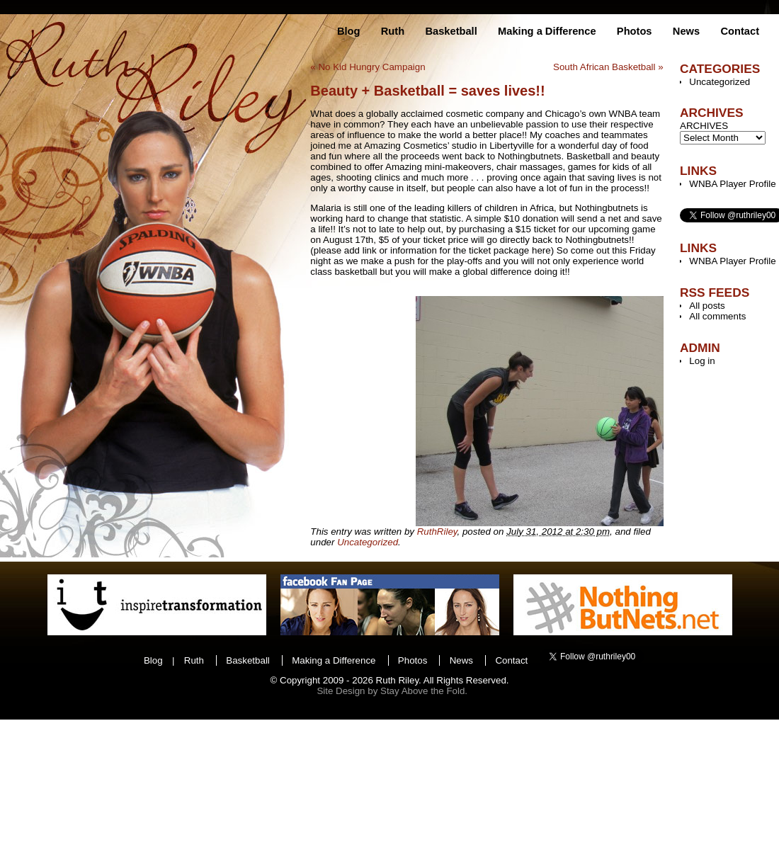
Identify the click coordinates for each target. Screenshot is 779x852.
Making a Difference (547, 31)
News (686, 31)
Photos (634, 31)
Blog (348, 31)
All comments (717, 316)
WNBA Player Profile (732, 183)
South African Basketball (608, 67)
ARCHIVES (704, 125)
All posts (706, 305)
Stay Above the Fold (422, 691)
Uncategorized (367, 542)
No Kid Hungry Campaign (367, 67)
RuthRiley (437, 531)
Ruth (392, 31)
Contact (739, 31)
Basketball (451, 31)
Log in (702, 361)
